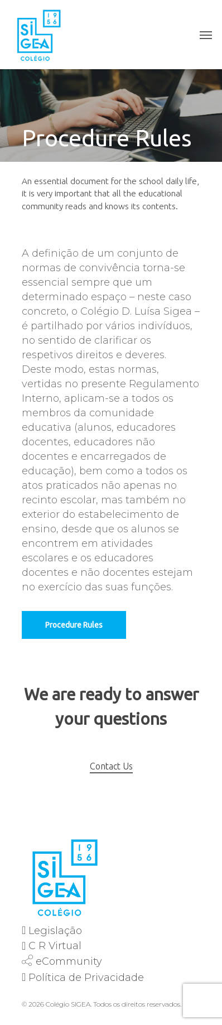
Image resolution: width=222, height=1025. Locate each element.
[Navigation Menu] (206, 34)
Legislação (55, 931)
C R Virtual (54, 946)
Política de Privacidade (86, 977)
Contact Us (111, 766)
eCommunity (69, 961)
